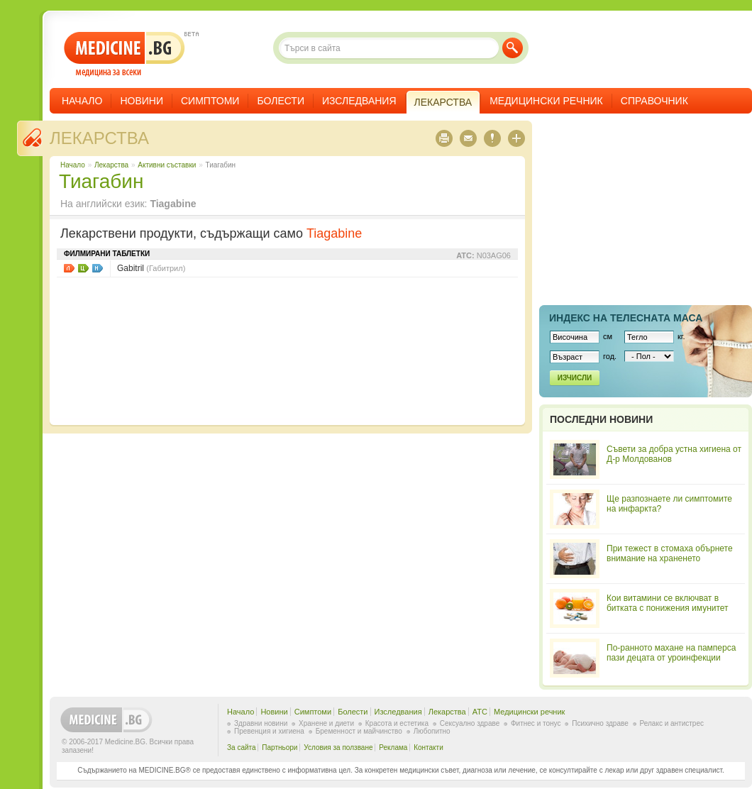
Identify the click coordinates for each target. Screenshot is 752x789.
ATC (479, 711)
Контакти (428, 747)
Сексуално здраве (470, 723)
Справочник (654, 100)
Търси (512, 48)
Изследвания (359, 100)
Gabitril (151, 268)
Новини (141, 100)
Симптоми (210, 100)
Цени (83, 268)
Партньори (279, 747)
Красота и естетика (396, 723)
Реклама (393, 747)
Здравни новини (260, 723)
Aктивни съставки (167, 165)
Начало (82, 100)
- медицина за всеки (124, 54)
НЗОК (97, 268)
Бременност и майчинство (359, 731)
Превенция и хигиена (269, 731)
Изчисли (575, 378)
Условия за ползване (338, 747)
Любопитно (432, 731)
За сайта (241, 747)
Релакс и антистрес (672, 723)
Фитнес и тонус (535, 723)
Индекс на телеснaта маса (625, 318)
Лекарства (99, 138)
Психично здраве (600, 723)
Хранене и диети (326, 723)
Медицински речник (546, 100)
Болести (280, 100)
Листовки (69, 268)
